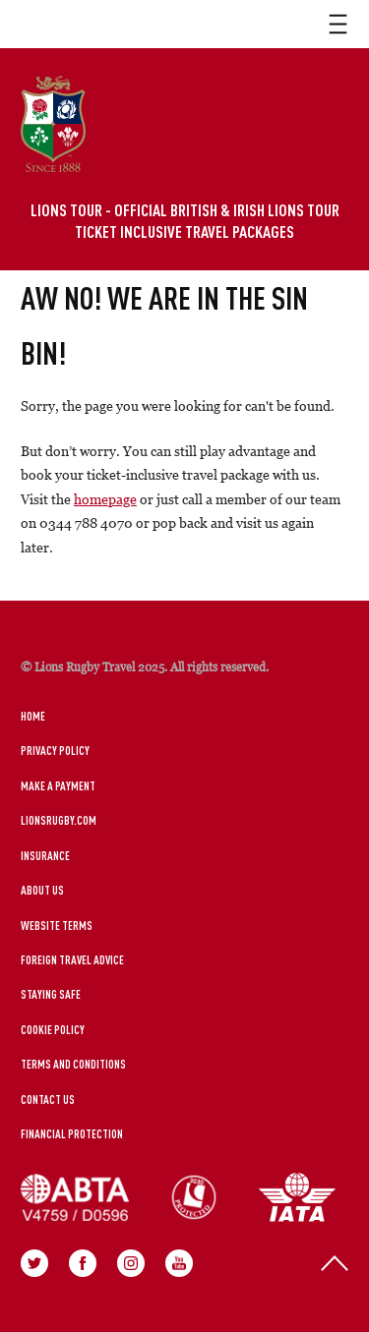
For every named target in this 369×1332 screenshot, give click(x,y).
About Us (42, 890)
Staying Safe (51, 994)
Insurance (45, 855)
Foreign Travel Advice (72, 959)
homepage (105, 499)
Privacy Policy (55, 750)
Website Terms (56, 925)
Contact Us (48, 1099)
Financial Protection (72, 1133)
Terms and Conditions (73, 1064)
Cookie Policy (53, 1029)
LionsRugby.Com (58, 820)
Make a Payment (58, 785)
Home (33, 716)
